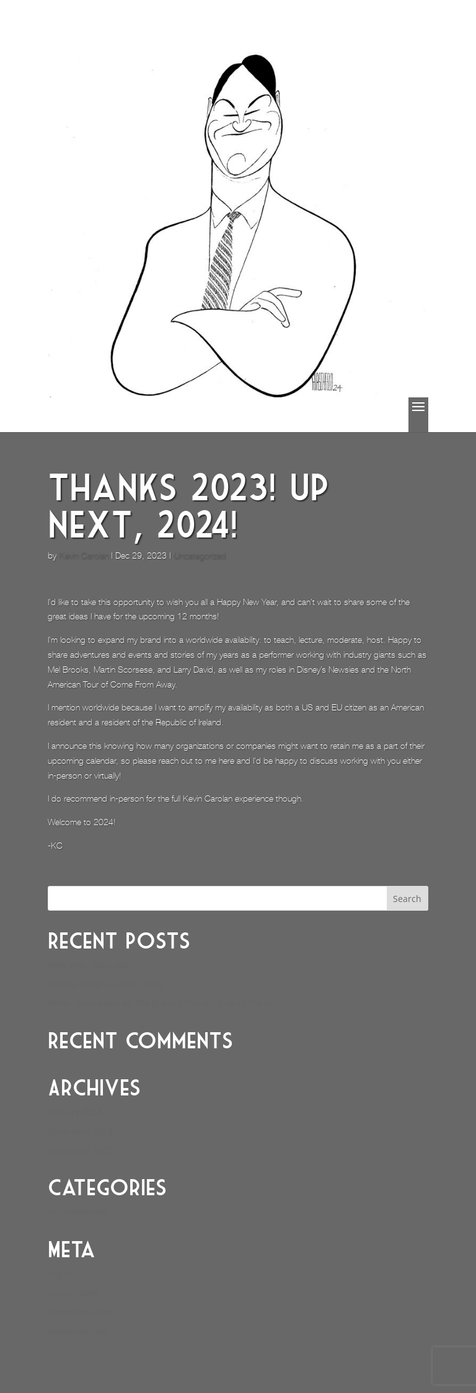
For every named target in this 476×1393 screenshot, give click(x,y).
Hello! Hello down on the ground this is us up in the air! (163, 1003)
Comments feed (80, 1312)
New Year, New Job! (88, 965)
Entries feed (73, 1293)
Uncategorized (200, 555)
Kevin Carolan (83, 555)
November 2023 (80, 1150)
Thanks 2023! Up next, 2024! (106, 984)
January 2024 (75, 1112)
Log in (60, 1274)
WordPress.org (78, 1331)
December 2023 (80, 1131)
